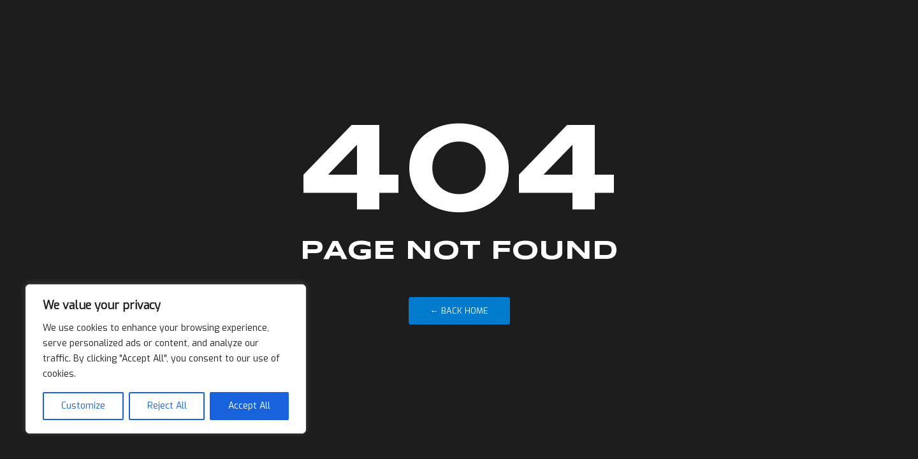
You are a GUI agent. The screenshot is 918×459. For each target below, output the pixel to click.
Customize (83, 406)
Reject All (167, 406)
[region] (166, 358)
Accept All (249, 406)
